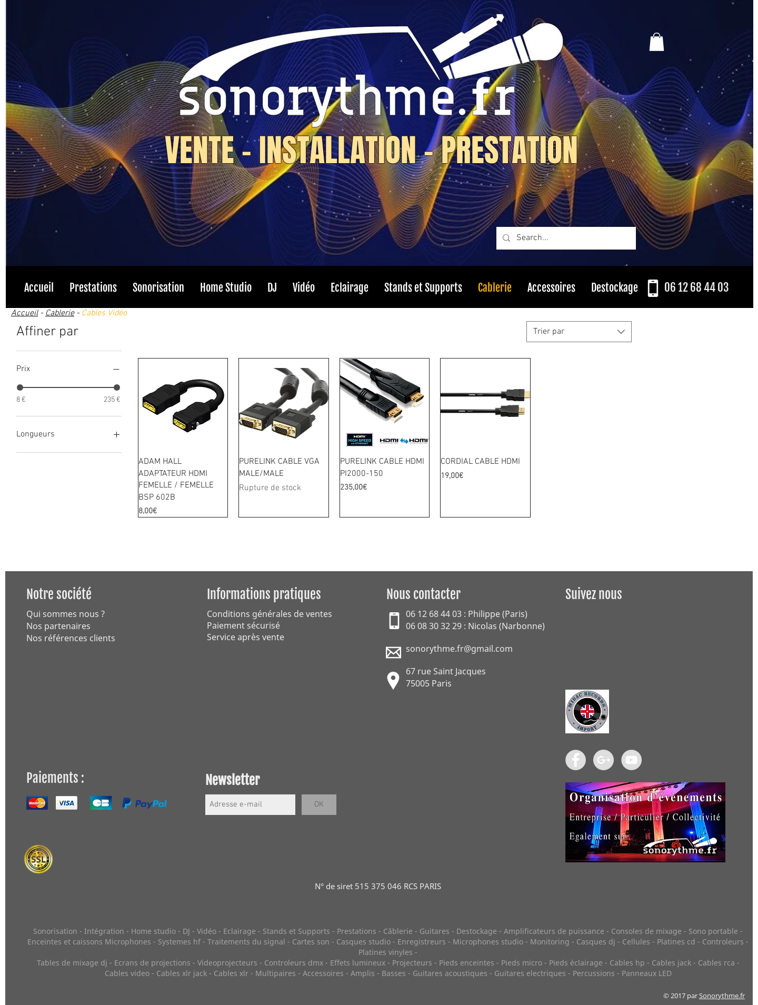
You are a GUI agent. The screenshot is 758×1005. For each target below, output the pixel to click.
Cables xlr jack (181, 973)
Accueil (24, 313)
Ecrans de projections (152, 963)
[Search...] (565, 238)
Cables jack (671, 963)
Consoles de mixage (646, 931)
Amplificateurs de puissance (555, 931)
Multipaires (275, 973)
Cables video (127, 973)
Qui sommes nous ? (65, 614)
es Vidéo (112, 313)
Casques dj (596, 942)
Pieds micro (521, 963)
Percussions (594, 973)
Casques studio (363, 942)
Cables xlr (231, 973)
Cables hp (627, 963)
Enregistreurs (421, 942)
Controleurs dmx (294, 963)
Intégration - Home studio (130, 931)
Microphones (128, 942)
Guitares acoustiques (450, 973)
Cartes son (311, 942)
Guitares (435, 931)
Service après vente (245, 637)
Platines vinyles (385, 952)
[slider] (20, 387)
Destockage (476, 931)
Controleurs (724, 942)
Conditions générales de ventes (269, 614)
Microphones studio (488, 942)
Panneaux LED (647, 973)
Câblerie (398, 931)
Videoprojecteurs (227, 963)
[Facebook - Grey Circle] (575, 760)
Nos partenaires (58, 626)
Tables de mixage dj (72, 963)
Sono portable (713, 931)
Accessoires (323, 973)
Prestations (356, 931)
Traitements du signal (246, 942)
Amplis (363, 973)
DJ (186, 931)
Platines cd (676, 942)
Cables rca (716, 963)
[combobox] (579, 331)
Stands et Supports (296, 931)
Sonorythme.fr (722, 995)
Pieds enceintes (466, 963)
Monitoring (550, 942)
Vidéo (206, 931)
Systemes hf (179, 942)
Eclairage (240, 931)
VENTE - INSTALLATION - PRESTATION (371, 150)
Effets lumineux (357, 963)
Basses (394, 973)
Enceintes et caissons (65, 942)
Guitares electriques (530, 973)
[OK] (319, 804)
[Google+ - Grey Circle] (603, 760)
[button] (656, 42)
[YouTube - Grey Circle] (631, 760)
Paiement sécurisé (243, 625)
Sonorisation (55, 931)
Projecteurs (412, 963)
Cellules (636, 942)
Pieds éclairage (576, 963)
